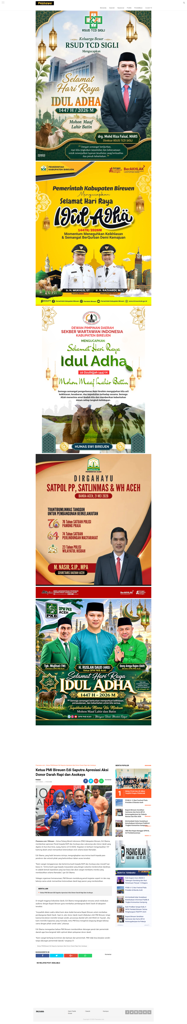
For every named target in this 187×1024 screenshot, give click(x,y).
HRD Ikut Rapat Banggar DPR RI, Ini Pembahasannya (137, 832)
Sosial (70, 1013)
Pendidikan (138, 8)
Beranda (103, 8)
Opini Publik (72, 1011)
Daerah (112, 8)
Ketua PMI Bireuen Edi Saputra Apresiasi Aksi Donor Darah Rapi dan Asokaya (71, 765)
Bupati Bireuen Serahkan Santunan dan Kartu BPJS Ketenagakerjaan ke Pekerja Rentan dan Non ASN (136, 813)
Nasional (120, 8)
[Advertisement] (93, 745)
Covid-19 (148, 8)
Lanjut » (147, 925)
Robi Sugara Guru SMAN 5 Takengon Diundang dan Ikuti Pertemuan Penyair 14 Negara (136, 880)
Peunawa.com (40, 765)
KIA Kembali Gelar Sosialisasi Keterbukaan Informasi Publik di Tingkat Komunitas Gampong (137, 823)
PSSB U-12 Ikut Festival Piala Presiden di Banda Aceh (136, 801)
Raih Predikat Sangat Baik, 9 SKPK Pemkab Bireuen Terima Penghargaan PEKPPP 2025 (136, 909)
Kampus (106, 1011)
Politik (129, 8)
